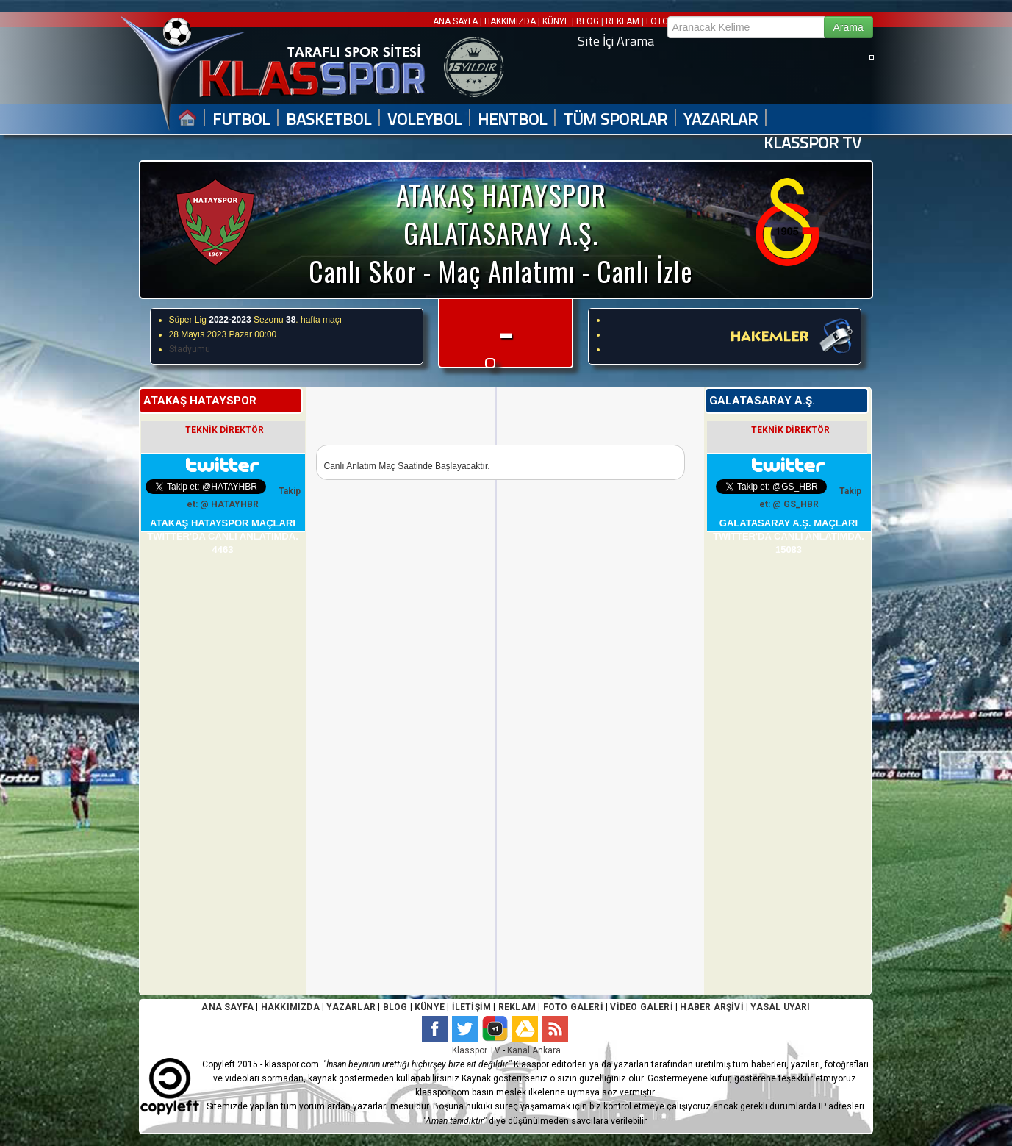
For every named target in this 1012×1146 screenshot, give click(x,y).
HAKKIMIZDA (510, 21)
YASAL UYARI (780, 1007)
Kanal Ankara (534, 1050)
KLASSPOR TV (812, 143)
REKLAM (622, 21)
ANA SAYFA (456, 21)
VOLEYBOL (424, 119)
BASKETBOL (328, 119)
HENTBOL (512, 119)
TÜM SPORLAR (615, 119)
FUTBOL (241, 119)
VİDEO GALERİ (641, 1007)
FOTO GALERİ (571, 1007)
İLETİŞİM (472, 1007)
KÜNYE (556, 21)
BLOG (587, 21)
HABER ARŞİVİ (711, 1007)
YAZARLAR (720, 119)
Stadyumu (189, 349)
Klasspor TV (476, 1050)
